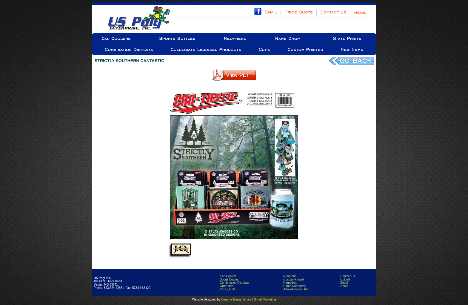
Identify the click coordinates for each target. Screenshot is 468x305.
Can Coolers (228, 276)
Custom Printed (293, 279)
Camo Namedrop (294, 286)
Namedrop (290, 282)
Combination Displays (234, 282)
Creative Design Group (236, 299)
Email (344, 282)
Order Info (226, 286)
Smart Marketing (265, 299)
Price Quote (227, 289)
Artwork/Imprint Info (296, 289)
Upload (345, 279)
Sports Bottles (229, 279)
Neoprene (289, 276)
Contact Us (347, 276)
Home (344, 286)
